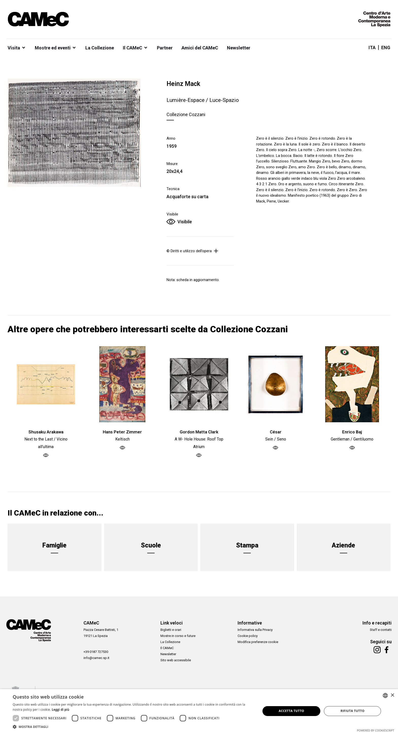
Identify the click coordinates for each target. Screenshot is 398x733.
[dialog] (199, 711)
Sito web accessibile (175, 660)
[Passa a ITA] (372, 47)
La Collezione (170, 642)
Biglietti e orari (170, 630)
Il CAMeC (167, 648)
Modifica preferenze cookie (258, 642)
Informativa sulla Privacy (255, 630)
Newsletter (168, 654)
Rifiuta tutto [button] (352, 711)
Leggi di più (60, 709)
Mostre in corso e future (177, 636)
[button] (133, 726)
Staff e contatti (381, 630)
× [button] (392, 695)
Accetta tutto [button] (291, 711)
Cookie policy (248, 636)
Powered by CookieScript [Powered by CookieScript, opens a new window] (375, 730)
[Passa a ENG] (384, 47)
